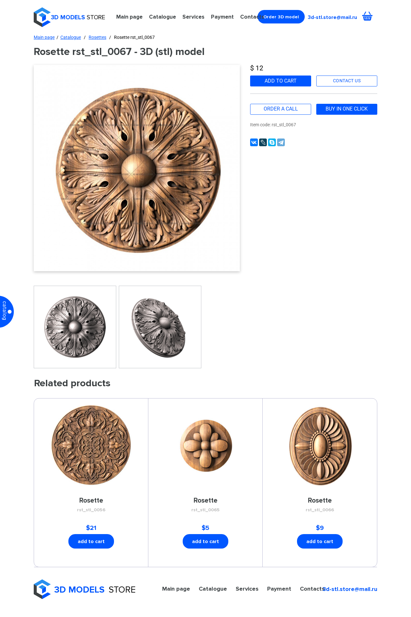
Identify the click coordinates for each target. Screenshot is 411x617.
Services (193, 17)
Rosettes (97, 37)
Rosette (91, 505)
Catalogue (162, 17)
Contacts (252, 17)
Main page (129, 17)
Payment (222, 17)
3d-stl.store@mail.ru (332, 17)
